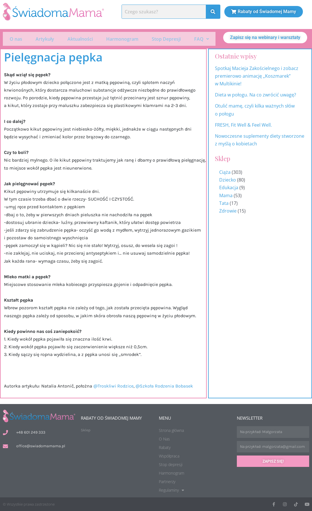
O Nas (164, 438)
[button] (201, 38)
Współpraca (169, 455)
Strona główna (171, 429)
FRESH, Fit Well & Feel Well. (243, 124)
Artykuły (45, 38)
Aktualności (80, 38)
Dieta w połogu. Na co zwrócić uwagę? (255, 94)
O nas (16, 38)
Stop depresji (170, 464)
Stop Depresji (166, 38)
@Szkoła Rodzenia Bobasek (164, 385)
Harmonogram (122, 38)
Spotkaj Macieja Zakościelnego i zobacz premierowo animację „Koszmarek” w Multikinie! (256, 75)
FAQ (201, 38)
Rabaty (165, 447)
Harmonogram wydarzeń (303, 274)
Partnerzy (167, 481)
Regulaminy (171, 489)
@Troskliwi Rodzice (113, 385)
